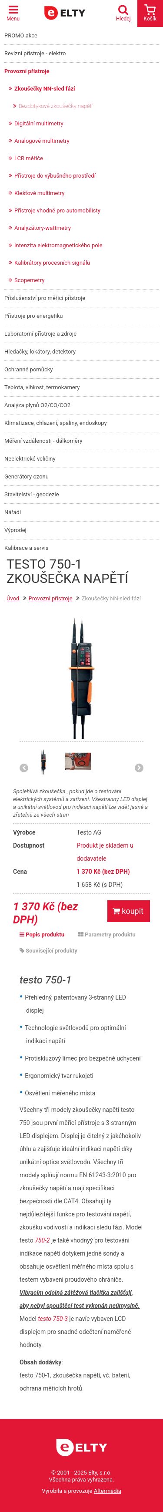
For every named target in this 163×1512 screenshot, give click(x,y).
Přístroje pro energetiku (33, 316)
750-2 (42, 1240)
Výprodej (15, 530)
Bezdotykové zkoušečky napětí (56, 106)
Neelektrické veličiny (30, 458)
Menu (13, 13)
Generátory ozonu (26, 476)
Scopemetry (29, 280)
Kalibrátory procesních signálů (52, 262)
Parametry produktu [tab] (107, 934)
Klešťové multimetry (39, 193)
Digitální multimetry (38, 123)
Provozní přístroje (27, 71)
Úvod (13, 598)
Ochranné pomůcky (28, 369)
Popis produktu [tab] (42, 934)
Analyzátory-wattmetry (42, 228)
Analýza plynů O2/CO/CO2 (37, 405)
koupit (128, 911)
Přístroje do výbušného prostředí (55, 175)
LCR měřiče (28, 158)
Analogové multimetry (42, 141)
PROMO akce (20, 35)
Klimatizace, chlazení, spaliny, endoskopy (55, 423)
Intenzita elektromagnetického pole (58, 245)
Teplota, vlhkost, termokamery (42, 387)
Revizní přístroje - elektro (35, 53)
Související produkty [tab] (48, 950)
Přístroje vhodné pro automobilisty (57, 210)
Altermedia (107, 1491)
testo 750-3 (52, 1318)
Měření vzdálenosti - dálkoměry (43, 441)
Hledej (126, 13)
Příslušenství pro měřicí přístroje (44, 298)
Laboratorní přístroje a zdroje (40, 333)
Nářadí (12, 512)
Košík (150, 13)
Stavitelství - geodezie (31, 494)
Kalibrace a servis (26, 548)
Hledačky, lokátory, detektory (40, 351)
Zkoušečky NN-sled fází (44, 88)
